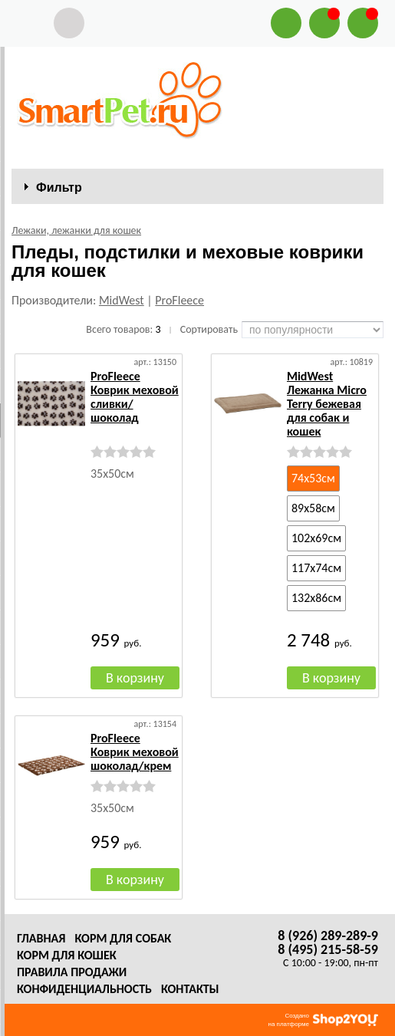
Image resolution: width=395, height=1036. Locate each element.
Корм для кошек (67, 955)
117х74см (316, 568)
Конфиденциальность (84, 989)
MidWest (121, 300)
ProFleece (179, 300)
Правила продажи (72, 972)
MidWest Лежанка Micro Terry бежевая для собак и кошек (327, 404)
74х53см (313, 478)
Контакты (190, 989)
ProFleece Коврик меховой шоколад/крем (135, 752)
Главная (41, 938)
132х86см (316, 597)
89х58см (313, 508)
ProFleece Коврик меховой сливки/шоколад (135, 397)
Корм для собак (122, 938)
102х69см (316, 538)
